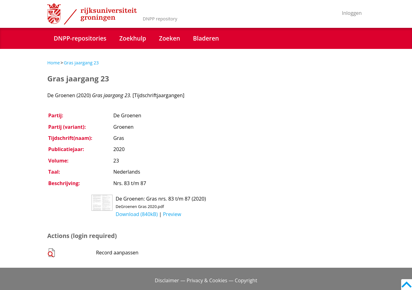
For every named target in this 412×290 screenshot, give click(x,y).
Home (53, 63)
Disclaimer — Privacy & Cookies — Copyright (206, 280)
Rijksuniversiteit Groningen (92, 14)
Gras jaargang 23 (81, 63)
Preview (172, 214)
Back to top (406, 284)
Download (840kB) (137, 214)
